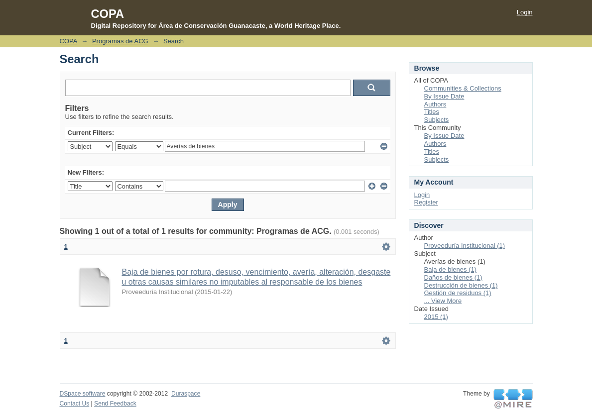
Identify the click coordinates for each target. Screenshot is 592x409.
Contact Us (75, 403)
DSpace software (83, 393)
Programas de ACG (120, 41)
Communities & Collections (462, 88)
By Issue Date (444, 96)
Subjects (436, 119)
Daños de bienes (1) (453, 277)
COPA (68, 41)
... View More (443, 301)
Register (426, 202)
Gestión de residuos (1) (457, 293)
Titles (432, 111)
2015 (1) (436, 316)
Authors (435, 104)
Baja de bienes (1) (450, 269)
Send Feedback (115, 403)
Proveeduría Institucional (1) (464, 245)
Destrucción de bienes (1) (461, 285)
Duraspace (185, 393)
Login (525, 12)
